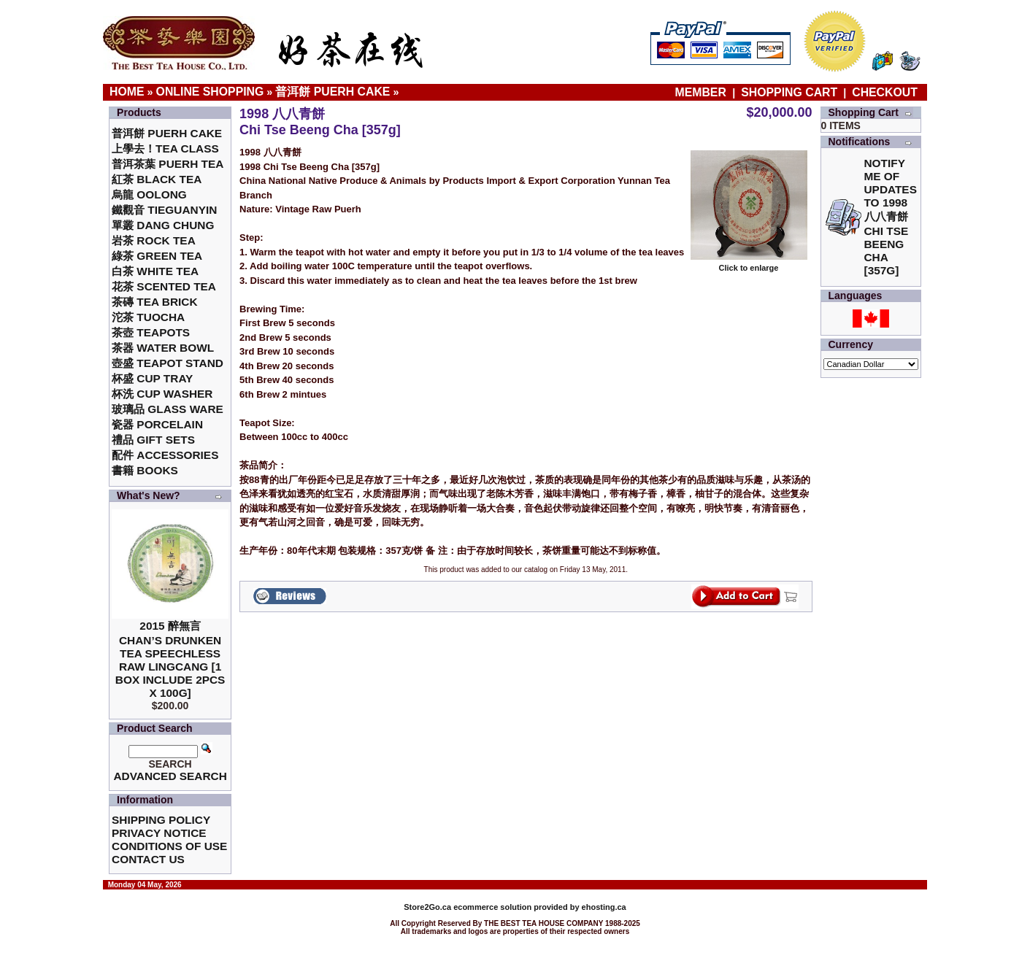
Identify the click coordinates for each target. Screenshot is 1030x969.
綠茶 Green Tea (157, 256)
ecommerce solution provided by (492, 907)
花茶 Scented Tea (164, 286)
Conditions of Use (169, 846)
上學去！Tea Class (165, 148)
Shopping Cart (789, 92)
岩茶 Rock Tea (154, 240)
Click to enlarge (749, 264)
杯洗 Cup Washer (162, 393)
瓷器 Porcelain (157, 424)
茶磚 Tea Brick (155, 302)
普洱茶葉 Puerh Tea (167, 164)
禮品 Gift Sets (153, 439)
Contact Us (148, 859)
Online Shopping (210, 91)
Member (702, 92)
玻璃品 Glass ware (167, 409)
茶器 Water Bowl (163, 347)
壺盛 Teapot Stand (167, 363)
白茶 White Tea (155, 271)
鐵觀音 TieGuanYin (164, 210)
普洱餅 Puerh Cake (332, 91)
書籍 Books (145, 470)
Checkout (885, 92)
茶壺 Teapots (151, 332)
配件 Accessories (165, 455)
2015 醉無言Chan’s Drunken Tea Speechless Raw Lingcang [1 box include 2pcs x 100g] (170, 659)
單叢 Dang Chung (163, 225)
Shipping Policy (161, 820)
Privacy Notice (159, 833)
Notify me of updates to (890, 217)
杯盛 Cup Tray (152, 378)
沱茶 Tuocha (148, 317)
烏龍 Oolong (149, 194)
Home (127, 91)
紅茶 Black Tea (156, 179)
